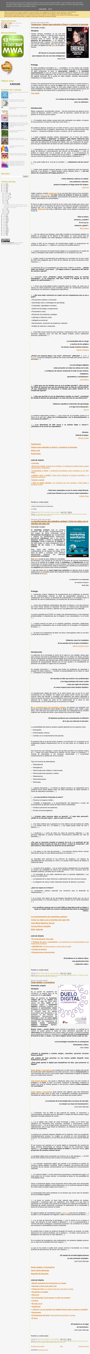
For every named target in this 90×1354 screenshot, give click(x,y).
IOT (78, 975)
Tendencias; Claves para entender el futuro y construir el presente (59, 24)
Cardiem (35, 1301)
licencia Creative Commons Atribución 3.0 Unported (12, 243)
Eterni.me (35, 1295)
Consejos (35, 463)
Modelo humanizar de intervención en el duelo (49, 1283)
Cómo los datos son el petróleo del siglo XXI (50, 920)
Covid (56, 975)
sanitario (41, 976)
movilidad (33, 515)
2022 (4, 190)
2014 (4, 224)
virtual (63, 1342)
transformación (46, 976)
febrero (6, 212)
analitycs (43, 975)
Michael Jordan (83, 438)
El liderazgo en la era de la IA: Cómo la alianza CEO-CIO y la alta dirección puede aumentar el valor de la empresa (18, 124)
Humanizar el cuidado (40, 1292)
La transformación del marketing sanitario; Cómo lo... (16, 206)
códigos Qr (65, 1213)
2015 (4, 222)
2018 (4, 218)
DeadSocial (36, 1306)
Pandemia (79, 1341)
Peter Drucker (45, 195)
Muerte (74, 1341)
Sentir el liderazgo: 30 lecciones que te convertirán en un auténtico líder (18, 116)
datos (62, 975)
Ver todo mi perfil (14, 25)
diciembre (6, 193)
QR (32, 1342)
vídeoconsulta (54, 976)
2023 (4, 188)
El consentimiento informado (42, 939)
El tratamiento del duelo (53, 1315)
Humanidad (74, 514)
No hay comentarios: (55, 512)
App (46, 975)
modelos (84, 514)
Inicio (61, 1346)
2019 (4, 216)
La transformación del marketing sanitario (50, 707)
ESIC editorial (37, 929)
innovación (79, 514)
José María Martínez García (42, 923)
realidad (35, 1342)
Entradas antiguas (84, 1346)
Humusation (36, 1312)
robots (41, 515)
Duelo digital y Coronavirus (43, 982)
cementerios (38, 1341)
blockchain (52, 975)
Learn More (42, 9)
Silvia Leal (35, 450)
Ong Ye (86, 410)
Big (48, 975)
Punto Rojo (36, 454)
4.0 (36, 514)
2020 (4, 214)
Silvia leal (41, 209)
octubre (6, 196)
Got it (50, 9)
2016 (4, 221)
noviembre (7, 194)
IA (76, 975)
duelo (50, 1341)
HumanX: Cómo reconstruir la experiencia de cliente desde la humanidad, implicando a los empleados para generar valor (17, 163)
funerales (54, 1341)
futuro (66, 514)
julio (5, 200)
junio (5, 201)
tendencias (53, 193)
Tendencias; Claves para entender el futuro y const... (16, 204)
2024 (4, 187)
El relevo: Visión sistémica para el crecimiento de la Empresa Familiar (18, 154)
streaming (42, 1342)
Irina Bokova (84, 379)
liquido (81, 975)
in (63, 1341)
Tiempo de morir (52, 1289)
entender (57, 514)
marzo (6, 210)
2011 (4, 228)
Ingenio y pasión (38, 480)
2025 (4, 185)
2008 (4, 233)
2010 (4, 230)
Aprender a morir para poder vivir (44, 1286)
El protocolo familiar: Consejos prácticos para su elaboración (17, 100)
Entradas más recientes (37, 1346)
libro (36, 559)
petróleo (37, 976)
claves (45, 514)
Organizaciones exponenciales (43, 952)
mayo (5, 203)
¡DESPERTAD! (51, 946)
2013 (4, 225)
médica (32, 976)
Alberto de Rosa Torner (81, 646)
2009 (4, 231)
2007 (4, 235)
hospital (74, 975)
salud (45, 515)
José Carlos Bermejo (39, 1081)
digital (53, 514)
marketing (85, 975)
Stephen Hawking (83, 350)
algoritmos (38, 975)
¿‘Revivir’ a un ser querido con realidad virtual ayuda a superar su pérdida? (60, 1309)
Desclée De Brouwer (40, 1274)
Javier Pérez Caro (17, 23)
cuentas (43, 1341)
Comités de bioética (39, 949)
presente (38, 515)
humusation (59, 1341)
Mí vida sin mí (37, 1304)
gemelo (69, 514)
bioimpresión (40, 514)
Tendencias (36, 444)
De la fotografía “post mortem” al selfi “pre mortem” (51, 1298)
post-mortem (85, 1341)
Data (59, 975)
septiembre (7, 197)
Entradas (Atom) (43, 1350)
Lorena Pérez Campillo (41, 926)
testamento (56, 1342)
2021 (4, 191)
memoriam (70, 1341)
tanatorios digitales (49, 1342)
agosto (6, 199)
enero (5, 213)
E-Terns (35, 1318)
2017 (4, 219)
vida (61, 1342)
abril (5, 209)
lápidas (65, 1341)
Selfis (38, 1342)
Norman (34, 357)
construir (49, 514)
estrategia (62, 514)
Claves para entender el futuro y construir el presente (54, 447)
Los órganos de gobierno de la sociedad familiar (17, 131)
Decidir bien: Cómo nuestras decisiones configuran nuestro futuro (18, 139)
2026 (4, 184)
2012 (4, 227)
